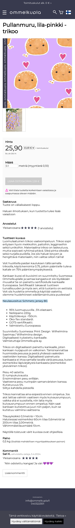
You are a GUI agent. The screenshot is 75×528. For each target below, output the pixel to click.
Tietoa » (61, 515)
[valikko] (4, 12)
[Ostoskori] (61, 12)
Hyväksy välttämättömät (26, 521)
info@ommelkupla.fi (37, 500)
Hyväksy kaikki (53, 521)
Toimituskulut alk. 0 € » (38, 2)
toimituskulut (42, 148)
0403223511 (37, 503)
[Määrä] (11, 166)
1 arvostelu (45, 228)
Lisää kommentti (15, 473)
